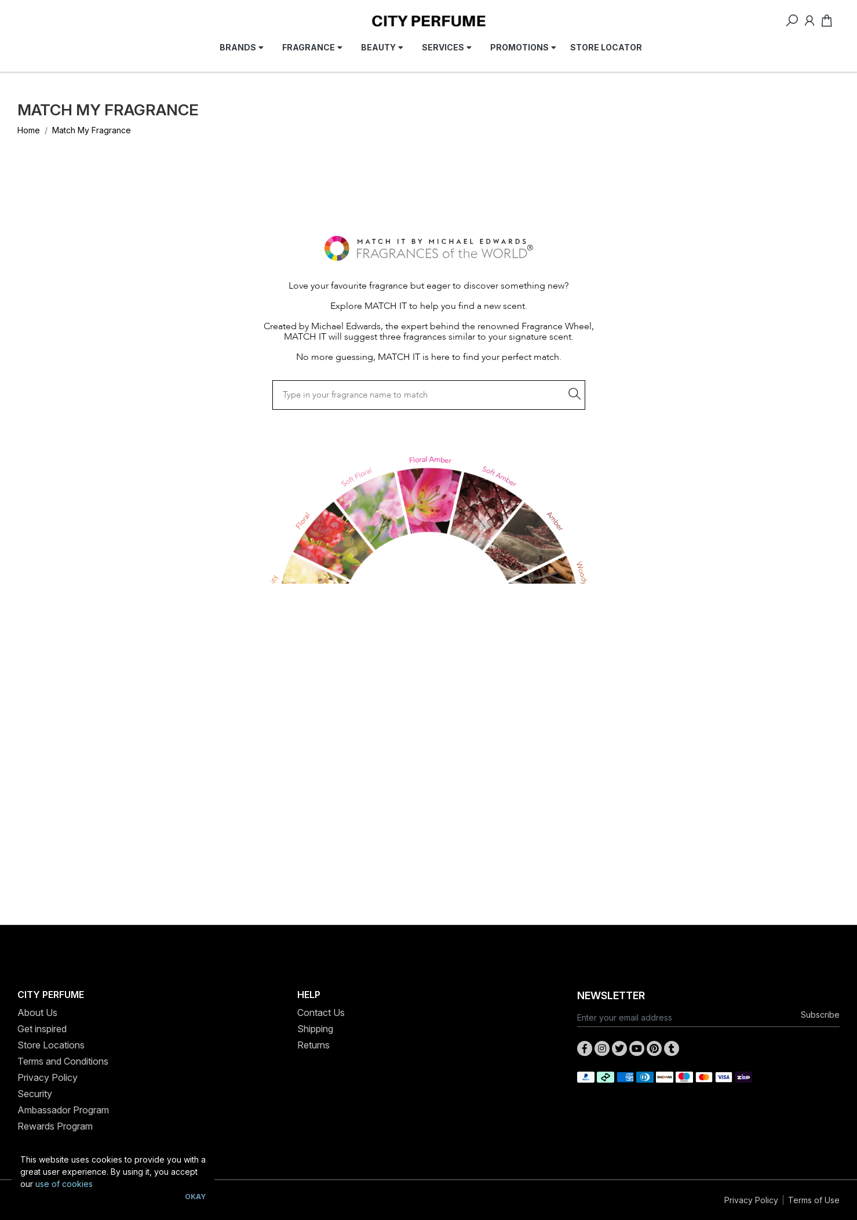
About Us (37, 1012)
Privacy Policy (47, 1077)
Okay (195, 1196)
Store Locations (51, 1045)
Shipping (315, 1029)
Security (34, 1093)
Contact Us (321, 1012)
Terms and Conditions (62, 1061)
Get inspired (42, 1029)
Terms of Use (814, 1200)
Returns (313, 1045)
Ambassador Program (63, 1110)
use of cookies (64, 1184)
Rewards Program (55, 1126)
